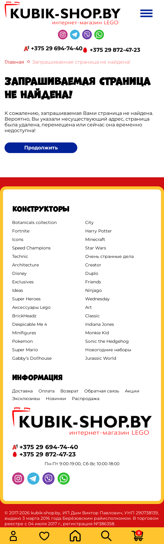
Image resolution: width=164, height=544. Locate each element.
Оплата (46, 391)
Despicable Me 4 (29, 324)
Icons (17, 239)
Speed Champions (31, 248)
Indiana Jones (99, 324)
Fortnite (20, 231)
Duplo (91, 273)
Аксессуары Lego (31, 307)
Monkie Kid (97, 332)
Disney (19, 273)
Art (88, 307)
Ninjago (93, 290)
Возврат (69, 391)
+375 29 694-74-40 (56, 48)
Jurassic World (100, 358)
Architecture (25, 265)
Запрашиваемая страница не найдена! (81, 62)
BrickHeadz (24, 316)
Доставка (22, 391)
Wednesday (97, 299)
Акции (132, 391)
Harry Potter (98, 231)
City (89, 222)
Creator (93, 265)
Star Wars (95, 248)
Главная (14, 62)
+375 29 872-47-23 (115, 50)
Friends (93, 282)
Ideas (17, 290)
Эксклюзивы (26, 398)
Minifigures (24, 332)
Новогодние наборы (108, 349)
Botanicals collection (34, 222)
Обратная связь (101, 391)
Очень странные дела (109, 256)
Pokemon (22, 341)
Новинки (56, 398)
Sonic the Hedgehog (107, 341)
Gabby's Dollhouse (32, 358)
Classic (92, 316)
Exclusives (23, 282)
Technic (20, 256)
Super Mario (25, 349)
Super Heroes (26, 299)
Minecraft (95, 239)
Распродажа (85, 398)
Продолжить (41, 148)
